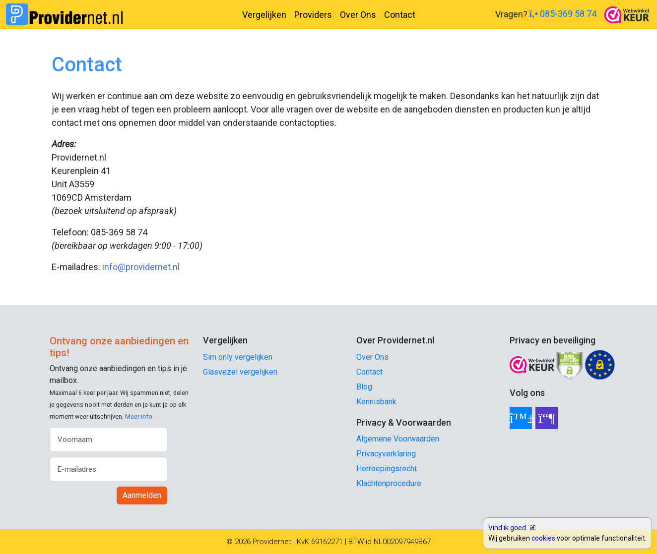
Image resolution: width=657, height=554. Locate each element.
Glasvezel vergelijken (240, 372)
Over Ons (358, 14)
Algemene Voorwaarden (397, 438)
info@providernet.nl (141, 267)
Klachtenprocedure (388, 483)
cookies (543, 538)
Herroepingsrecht (386, 468)
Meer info (138, 416)
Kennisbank (376, 401)
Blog (364, 386)
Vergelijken (264, 14)
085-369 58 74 (562, 13)
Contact (399, 14)
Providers (313, 14)
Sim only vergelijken (237, 357)
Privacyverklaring (386, 453)
